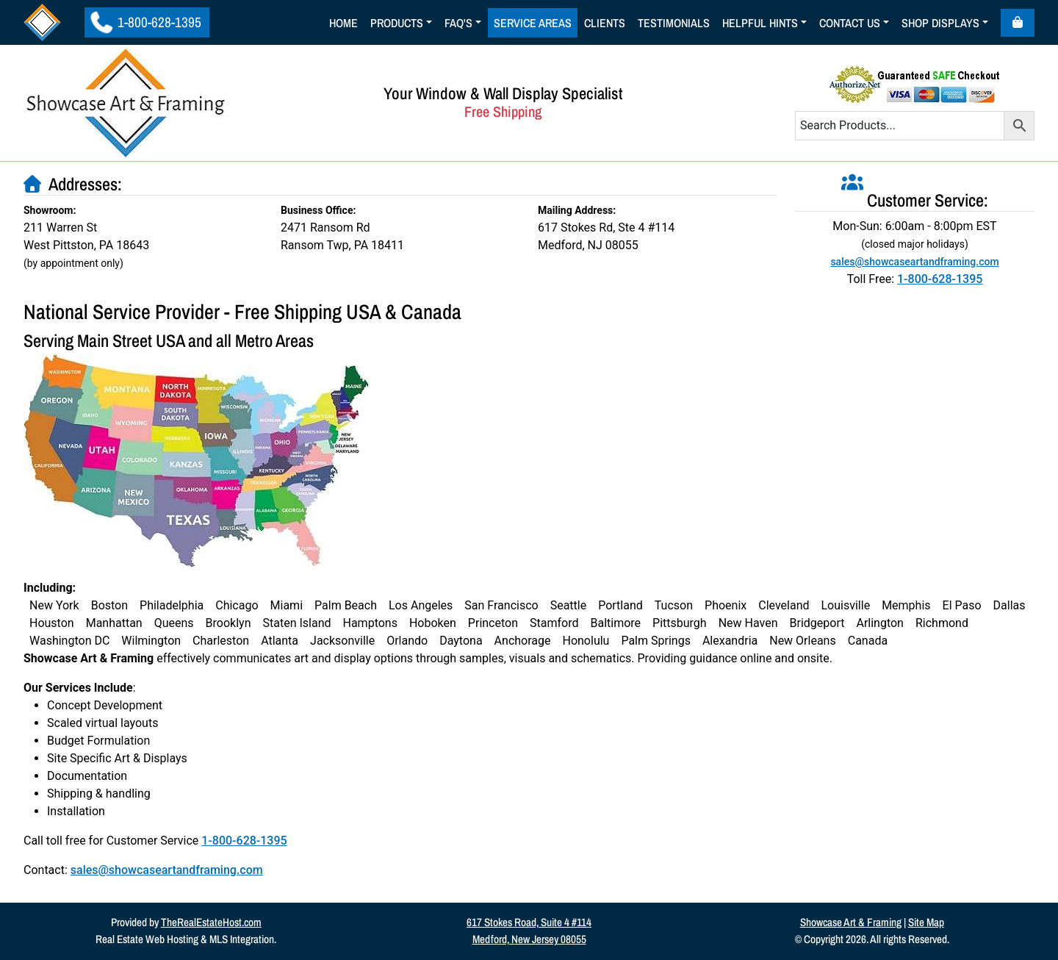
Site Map (926, 922)
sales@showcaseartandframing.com (167, 870)
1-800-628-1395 (145, 22)
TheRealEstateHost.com (211, 922)
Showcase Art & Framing (851, 922)
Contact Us (849, 23)
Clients (604, 23)
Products (396, 23)
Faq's (458, 23)
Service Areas (533, 23)
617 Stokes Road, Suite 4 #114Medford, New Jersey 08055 (529, 930)
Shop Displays (940, 23)
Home (343, 23)
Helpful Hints (760, 23)
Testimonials (674, 23)
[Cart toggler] (1017, 23)
